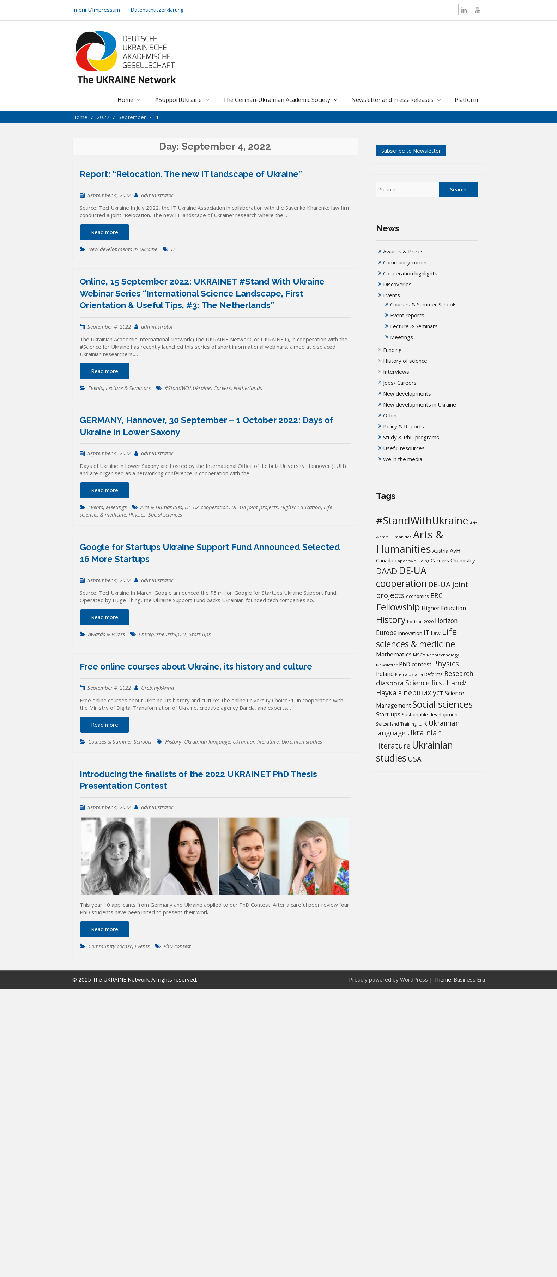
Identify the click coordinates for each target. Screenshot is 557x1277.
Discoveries (397, 284)
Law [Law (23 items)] (436, 632)
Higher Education (300, 507)
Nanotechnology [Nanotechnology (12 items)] (443, 655)
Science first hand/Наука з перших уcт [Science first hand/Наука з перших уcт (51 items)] (421, 687)
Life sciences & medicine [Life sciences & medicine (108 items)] (416, 637)
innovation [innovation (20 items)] (410, 633)
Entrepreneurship (159, 633)
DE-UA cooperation (207, 507)
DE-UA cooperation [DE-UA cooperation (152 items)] (401, 577)
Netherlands (248, 387)
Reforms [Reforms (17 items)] (433, 674)
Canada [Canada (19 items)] (384, 560)
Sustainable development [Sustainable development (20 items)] (430, 714)
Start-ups (200, 633)
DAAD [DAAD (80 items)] (386, 571)
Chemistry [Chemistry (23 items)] (462, 560)
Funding (392, 349)
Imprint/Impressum (96, 9)
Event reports (407, 315)
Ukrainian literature (256, 741)
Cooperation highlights (410, 273)
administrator (157, 194)
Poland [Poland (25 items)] (385, 674)
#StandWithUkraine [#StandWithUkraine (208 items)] (422, 520)
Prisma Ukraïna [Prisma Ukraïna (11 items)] (409, 674)
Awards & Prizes (106, 633)
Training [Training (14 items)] (408, 724)
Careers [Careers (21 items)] (440, 560)
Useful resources (404, 448)
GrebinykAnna (157, 687)
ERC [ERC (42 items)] (436, 595)
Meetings (116, 507)
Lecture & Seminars (128, 387)
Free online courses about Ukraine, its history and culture (196, 666)
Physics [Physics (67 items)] (446, 663)
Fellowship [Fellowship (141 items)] (398, 606)
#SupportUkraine (178, 100)
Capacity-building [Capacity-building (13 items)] (412, 560)
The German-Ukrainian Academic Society (276, 100)
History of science (405, 360)
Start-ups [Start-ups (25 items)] (388, 714)
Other (390, 415)
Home (125, 100)
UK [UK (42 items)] (422, 723)
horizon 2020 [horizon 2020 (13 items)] (420, 621)
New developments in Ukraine (122, 248)
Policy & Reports (403, 426)
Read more (104, 232)
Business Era (469, 979)
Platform (466, 100)
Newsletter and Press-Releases (392, 100)
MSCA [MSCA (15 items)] (419, 655)
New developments (407, 393)
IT (173, 248)
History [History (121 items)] (391, 619)
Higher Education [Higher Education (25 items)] (444, 608)
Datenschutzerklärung (157, 9)
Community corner (110, 945)
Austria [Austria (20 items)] (440, 551)
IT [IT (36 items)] (426, 632)
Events (95, 387)
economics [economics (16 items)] (417, 596)
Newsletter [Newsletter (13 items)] (387, 664)
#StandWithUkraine (187, 387)
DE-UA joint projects (254, 507)
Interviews (396, 371)
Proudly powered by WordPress (388, 979)
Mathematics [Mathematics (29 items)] (394, 654)
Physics (137, 514)
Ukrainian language (207, 741)
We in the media (402, 459)
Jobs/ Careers (400, 382)
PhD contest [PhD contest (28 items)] (415, 664)
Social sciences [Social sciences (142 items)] (442, 704)
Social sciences (165, 514)
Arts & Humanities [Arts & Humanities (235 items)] (409, 541)
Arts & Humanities (161, 507)
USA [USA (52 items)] (415, 759)
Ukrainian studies (301, 741)
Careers (222, 387)
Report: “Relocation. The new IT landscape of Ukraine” (191, 174)
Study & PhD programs (411, 437)
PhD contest (177, 945)
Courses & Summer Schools (119, 741)
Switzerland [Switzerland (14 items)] (387, 724)
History (173, 741)
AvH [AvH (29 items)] (455, 550)
